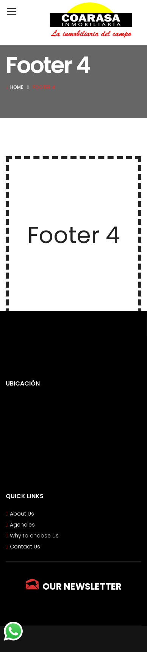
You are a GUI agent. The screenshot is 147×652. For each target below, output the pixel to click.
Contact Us (25, 546)
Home (16, 87)
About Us (22, 513)
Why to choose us (34, 535)
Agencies (22, 524)
